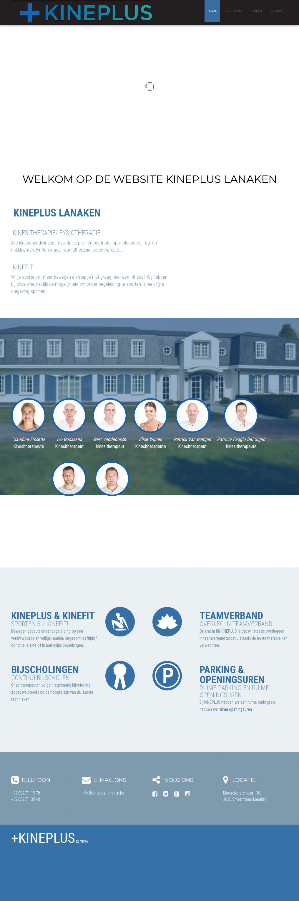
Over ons (234, 11)
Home (212, 11)
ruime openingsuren (235, 709)
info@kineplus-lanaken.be (103, 793)
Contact (278, 11)
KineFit (256, 11)
